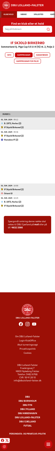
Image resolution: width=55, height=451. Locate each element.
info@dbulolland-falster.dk (27, 381)
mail (36, 224)
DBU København (27, 413)
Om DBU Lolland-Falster (27, 336)
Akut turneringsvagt (27, 345)
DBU (27, 397)
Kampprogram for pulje (27, 61)
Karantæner (42, 55)
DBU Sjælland (27, 422)
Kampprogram (23, 55)
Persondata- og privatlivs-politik (27, 434)
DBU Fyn (27, 405)
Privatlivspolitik (28, 349)
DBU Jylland (27, 409)
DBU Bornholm (27, 401)
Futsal (28, 426)
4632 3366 (17, 228)
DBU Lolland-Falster (27, 417)
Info (9, 55)
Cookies (27, 353)
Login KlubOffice (27, 341)
